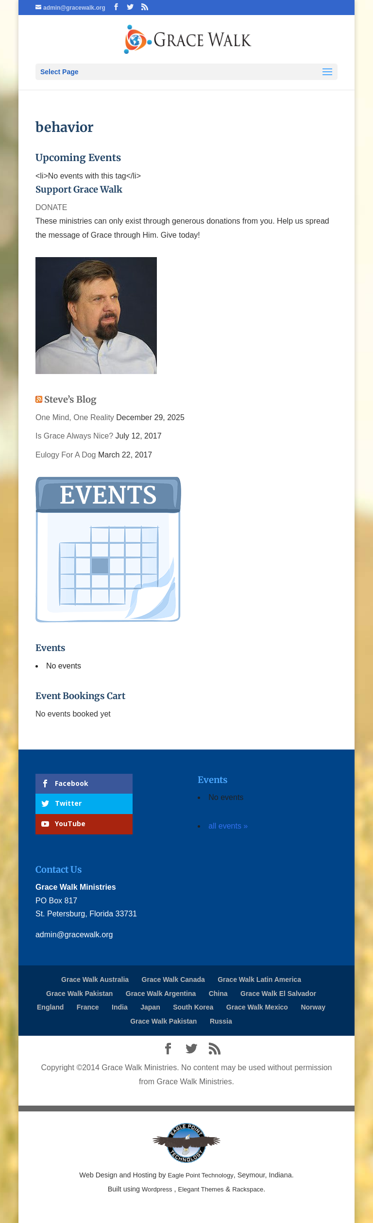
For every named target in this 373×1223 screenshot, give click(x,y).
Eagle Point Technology (200, 1175)
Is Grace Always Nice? (74, 436)
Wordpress (157, 1189)
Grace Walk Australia (95, 979)
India (120, 1007)
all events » (228, 826)
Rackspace (247, 1189)
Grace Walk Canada (173, 979)
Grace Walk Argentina (161, 993)
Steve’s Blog (70, 399)
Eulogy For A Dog (65, 455)
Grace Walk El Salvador (278, 993)
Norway (313, 1007)
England (50, 1007)
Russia (221, 1021)
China (218, 993)
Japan (150, 1007)
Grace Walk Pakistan (79, 993)
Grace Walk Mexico (257, 1007)
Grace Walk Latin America (259, 979)
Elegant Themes (201, 1189)
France (88, 1007)
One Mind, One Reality (74, 417)
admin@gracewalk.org (74, 934)
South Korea (193, 1007)
